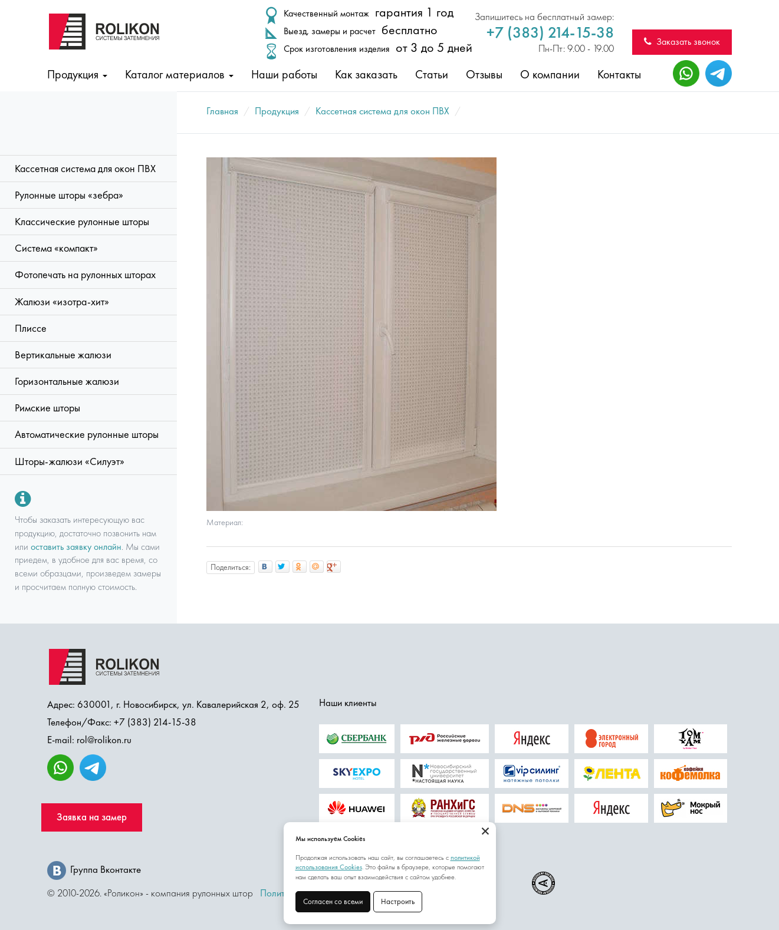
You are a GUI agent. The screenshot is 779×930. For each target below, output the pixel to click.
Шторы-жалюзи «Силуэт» (69, 461)
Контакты (619, 74)
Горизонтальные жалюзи (67, 381)
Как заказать (366, 74)
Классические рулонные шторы (82, 221)
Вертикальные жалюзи (63, 354)
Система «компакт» (56, 248)
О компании (550, 74)
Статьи (431, 74)
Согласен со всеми (333, 901)
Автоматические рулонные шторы (87, 434)
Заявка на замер (92, 817)
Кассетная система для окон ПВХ (85, 168)
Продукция (77, 74)
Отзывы (484, 74)
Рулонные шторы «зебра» (69, 195)
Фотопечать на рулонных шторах (85, 274)
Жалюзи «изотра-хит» (62, 301)
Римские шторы (47, 407)
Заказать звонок (682, 41)
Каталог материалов (179, 74)
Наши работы (284, 74)
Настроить (398, 901)
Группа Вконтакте (94, 869)
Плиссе (31, 328)
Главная (222, 111)
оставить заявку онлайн (76, 546)
